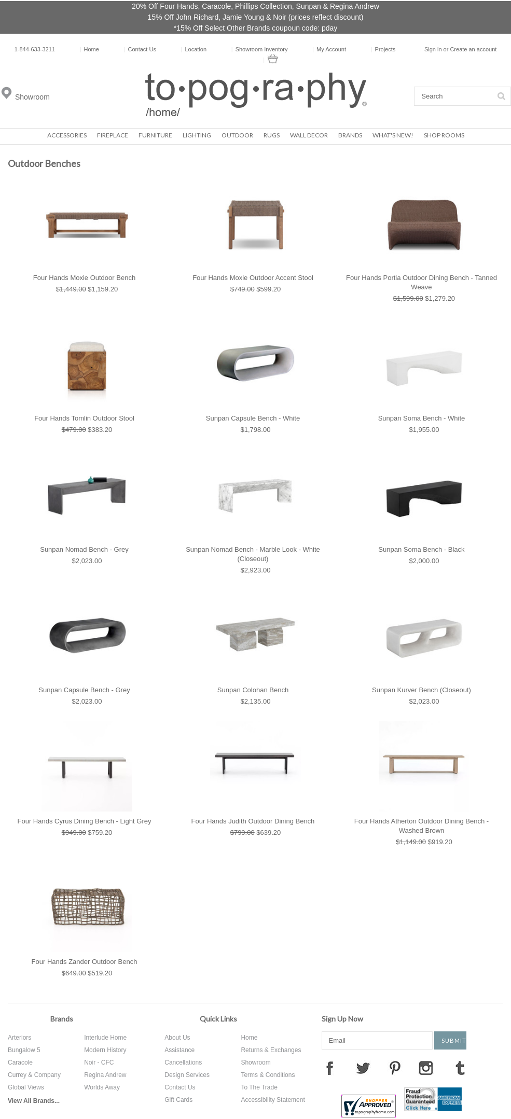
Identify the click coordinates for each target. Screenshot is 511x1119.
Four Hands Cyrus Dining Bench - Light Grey (84, 821)
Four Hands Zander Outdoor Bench (84, 962)
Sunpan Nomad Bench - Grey (84, 549)
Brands (350, 135)
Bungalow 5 (24, 1050)
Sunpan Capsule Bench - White (253, 418)
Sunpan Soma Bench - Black (421, 549)
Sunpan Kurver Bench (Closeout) (421, 690)
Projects (383, 49)
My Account (329, 49)
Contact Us (140, 49)
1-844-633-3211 (35, 49)
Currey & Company (34, 1075)
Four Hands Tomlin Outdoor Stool (84, 418)
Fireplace (112, 135)
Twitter (363, 1067)
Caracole (20, 1062)
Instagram (426, 1067)
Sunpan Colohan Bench (252, 690)
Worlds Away (102, 1087)
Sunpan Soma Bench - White (421, 418)
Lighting (197, 135)
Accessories (67, 135)
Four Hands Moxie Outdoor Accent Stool (252, 278)
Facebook (329, 1067)
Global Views (26, 1087)
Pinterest (395, 1067)
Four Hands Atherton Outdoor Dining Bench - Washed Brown (421, 825)
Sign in (433, 49)
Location (193, 49)
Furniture (155, 135)
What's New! (392, 135)
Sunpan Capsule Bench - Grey (84, 690)
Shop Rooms (444, 135)
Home (89, 49)
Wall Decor (309, 135)
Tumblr (460, 1067)
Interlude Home (105, 1037)
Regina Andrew (105, 1075)
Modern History (105, 1050)
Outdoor (237, 135)
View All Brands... (34, 1100)
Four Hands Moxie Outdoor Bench (84, 278)
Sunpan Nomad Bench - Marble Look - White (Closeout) (253, 554)
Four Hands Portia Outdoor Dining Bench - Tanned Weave (421, 282)
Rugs (272, 135)
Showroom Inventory (259, 49)
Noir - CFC (99, 1062)
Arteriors (19, 1037)
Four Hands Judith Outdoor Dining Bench (253, 821)
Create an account (473, 49)
